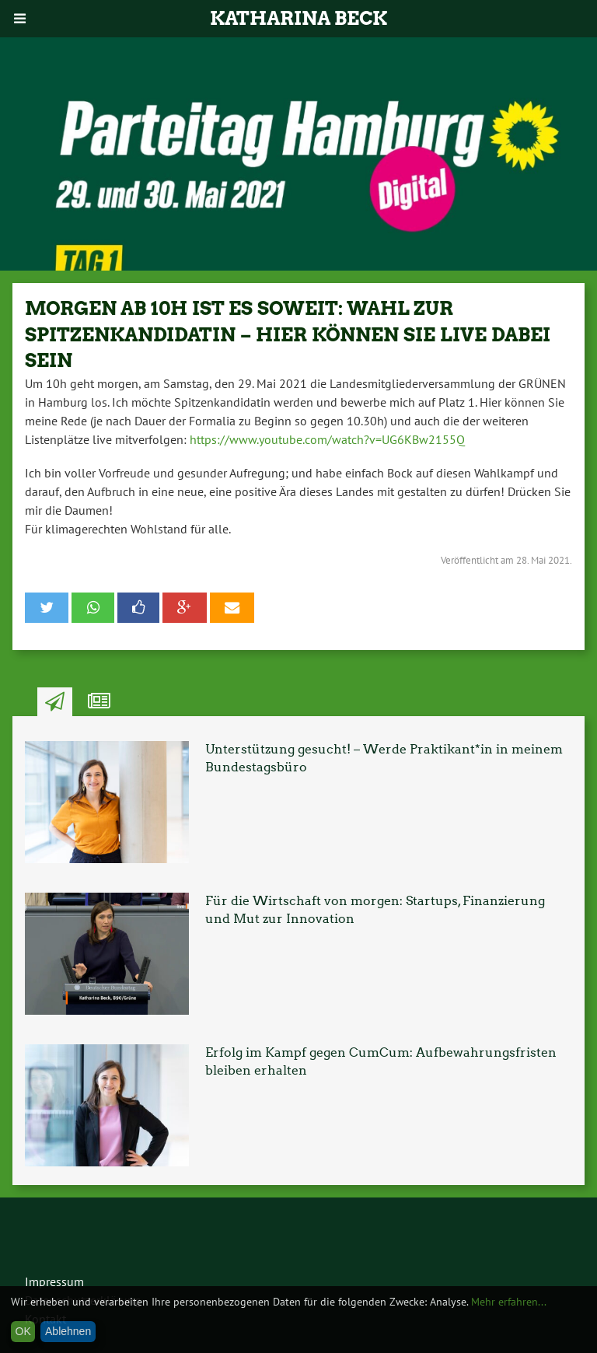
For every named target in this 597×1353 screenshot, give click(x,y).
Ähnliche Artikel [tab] (99, 702)
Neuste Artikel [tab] (54, 702)
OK (23, 1331)
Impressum (54, 1281)
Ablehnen (68, 1331)
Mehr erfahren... (508, 1302)
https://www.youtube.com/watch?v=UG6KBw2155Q (327, 439)
